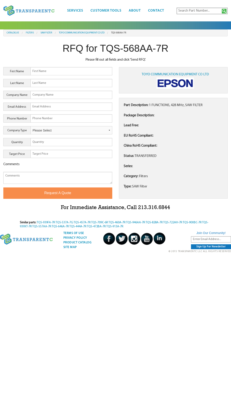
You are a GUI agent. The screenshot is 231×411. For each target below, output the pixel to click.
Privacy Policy (75, 238)
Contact (156, 10)
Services (75, 10)
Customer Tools (105, 10)
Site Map (70, 247)
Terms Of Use (73, 233)
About (135, 10)
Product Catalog (77, 242)
